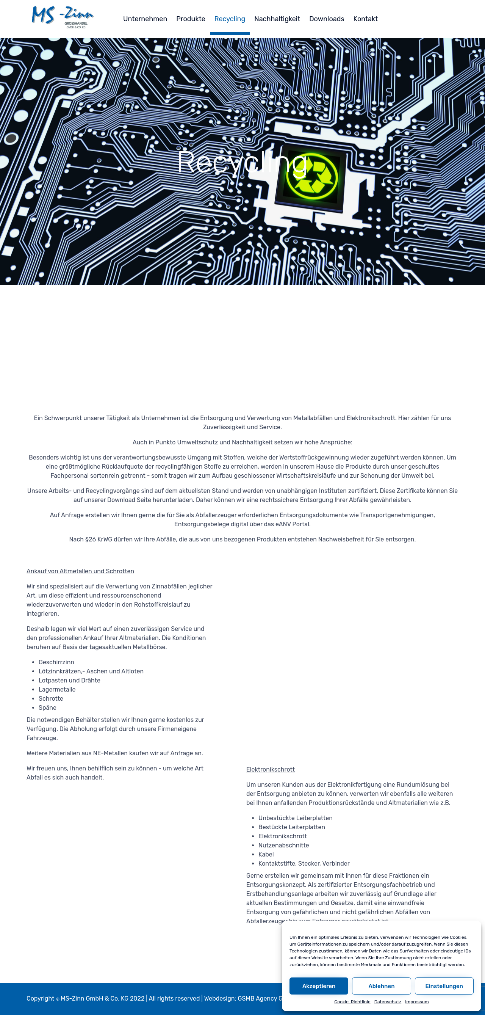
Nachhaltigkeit (277, 19)
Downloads (326, 19)
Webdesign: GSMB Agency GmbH (250, 998)
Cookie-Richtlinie (352, 1001)
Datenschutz (388, 1001)
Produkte (190, 19)
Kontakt (366, 19)
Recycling (229, 19)
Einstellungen (444, 986)
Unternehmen (145, 19)
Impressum (417, 1001)
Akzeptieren (319, 986)
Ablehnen (381, 986)
